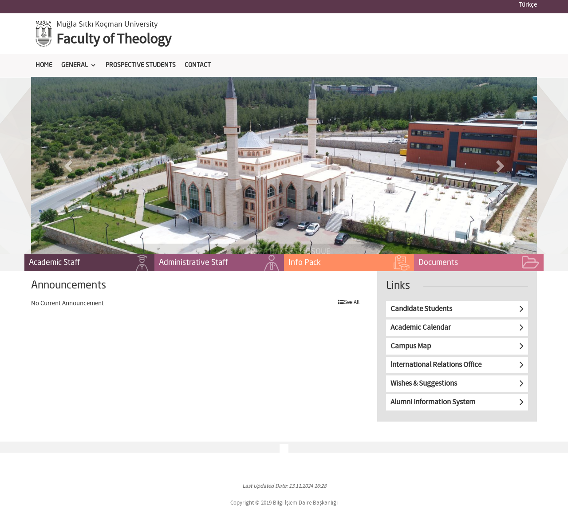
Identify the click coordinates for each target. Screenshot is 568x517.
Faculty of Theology (113, 39)
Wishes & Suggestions (423, 384)
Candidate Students (421, 309)
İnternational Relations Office (435, 365)
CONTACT (198, 65)
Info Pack (349, 263)
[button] (69, 165)
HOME (44, 65)
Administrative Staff (219, 263)
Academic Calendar (420, 328)
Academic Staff (89, 263)
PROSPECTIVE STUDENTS (141, 65)
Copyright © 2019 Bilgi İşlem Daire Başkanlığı (284, 503)
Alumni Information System (432, 402)
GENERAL (74, 65)
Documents (479, 263)
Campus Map (410, 346)
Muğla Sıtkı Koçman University (107, 24)
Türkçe (528, 4)
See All (348, 302)
